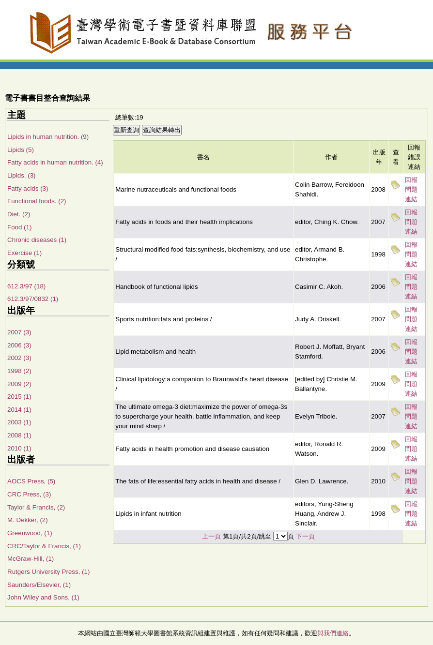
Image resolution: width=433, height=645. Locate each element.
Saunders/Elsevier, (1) (39, 584)
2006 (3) (19, 345)
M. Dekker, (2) (27, 520)
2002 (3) (19, 357)
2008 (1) (19, 435)
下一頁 (305, 536)
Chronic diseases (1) (36, 239)
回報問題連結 (411, 189)
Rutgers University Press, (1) (48, 571)
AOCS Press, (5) (31, 481)
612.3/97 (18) (26, 286)
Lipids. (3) (21, 175)
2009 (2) (19, 384)
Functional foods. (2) (36, 201)
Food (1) (19, 227)
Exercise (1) (24, 252)
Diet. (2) (18, 214)
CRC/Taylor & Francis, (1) (44, 546)
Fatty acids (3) (27, 188)
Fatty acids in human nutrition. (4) (55, 162)
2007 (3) (19, 332)
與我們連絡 (333, 633)
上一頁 (211, 536)
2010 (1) (19, 448)
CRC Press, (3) (29, 494)
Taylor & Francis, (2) (36, 507)
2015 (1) (19, 396)
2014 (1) (19, 409)
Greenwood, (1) (29, 533)
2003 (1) (19, 422)
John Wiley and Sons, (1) (43, 597)
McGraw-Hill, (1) (30, 558)
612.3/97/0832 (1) (32, 298)
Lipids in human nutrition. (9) (48, 136)
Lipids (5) (20, 149)
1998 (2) (19, 371)
